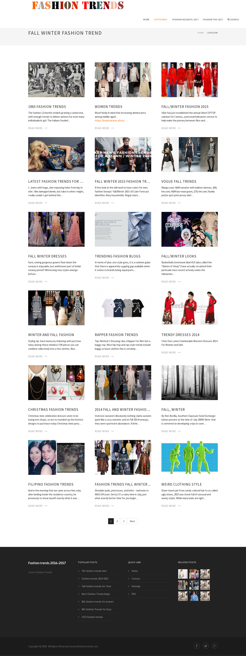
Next (132, 521)
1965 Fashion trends (47, 106)
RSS (134, 594)
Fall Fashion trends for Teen (96, 586)
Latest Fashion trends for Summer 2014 (56, 181)
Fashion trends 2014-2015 (95, 578)
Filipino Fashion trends (51, 484)
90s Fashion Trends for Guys (97, 609)
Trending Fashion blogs (118, 256)
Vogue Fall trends (178, 181)
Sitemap (136, 586)
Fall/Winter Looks (178, 256)
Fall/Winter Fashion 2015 (184, 106)
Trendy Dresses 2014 (180, 334)
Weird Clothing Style (181, 484)
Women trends (108, 106)
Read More (35, 128)
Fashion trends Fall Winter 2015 (123, 484)
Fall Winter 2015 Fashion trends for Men (123, 181)
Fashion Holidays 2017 (185, 19)
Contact (136, 578)
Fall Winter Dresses (47, 256)
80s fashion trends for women (98, 601)
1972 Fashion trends (92, 617)
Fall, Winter (173, 409)
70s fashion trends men (94, 571)
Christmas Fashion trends (53, 409)
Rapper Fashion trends (116, 334)
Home (146, 19)
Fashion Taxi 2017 (213, 19)
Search (233, 19)
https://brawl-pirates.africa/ (110, 120)
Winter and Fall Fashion (51, 334)
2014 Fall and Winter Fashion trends (123, 409)
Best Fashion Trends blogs (96, 594)
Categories (160, 19)
